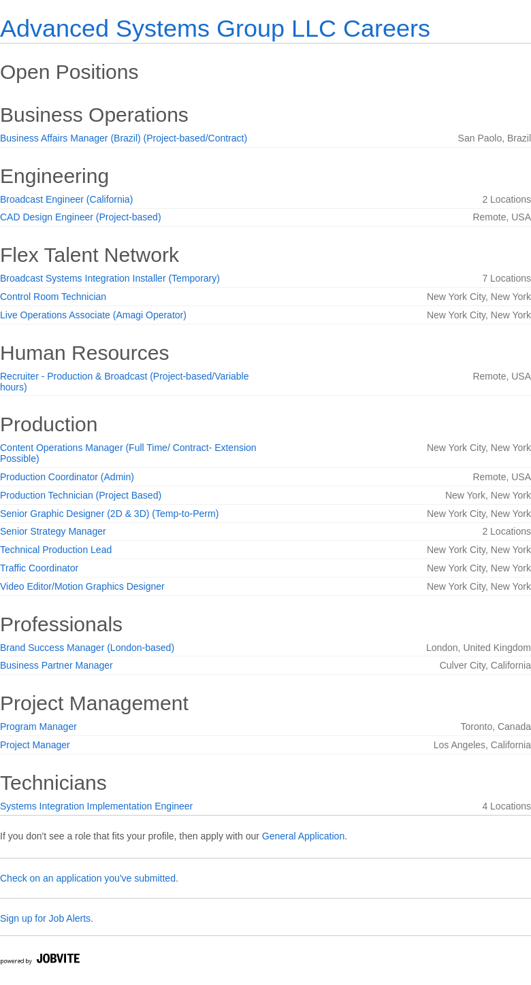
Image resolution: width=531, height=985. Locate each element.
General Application (303, 836)
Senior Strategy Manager (53, 531)
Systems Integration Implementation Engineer (96, 806)
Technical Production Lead (56, 549)
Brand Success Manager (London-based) (87, 647)
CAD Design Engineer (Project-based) (80, 217)
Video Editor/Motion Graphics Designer (82, 586)
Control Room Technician (53, 296)
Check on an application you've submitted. (89, 878)
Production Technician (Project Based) (80, 495)
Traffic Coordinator (39, 568)
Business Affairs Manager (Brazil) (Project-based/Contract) (123, 138)
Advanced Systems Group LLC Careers (215, 28)
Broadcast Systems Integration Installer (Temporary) (110, 278)
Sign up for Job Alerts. (46, 918)
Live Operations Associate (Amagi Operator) (93, 315)
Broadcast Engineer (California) (66, 199)
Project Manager (35, 744)
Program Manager (38, 726)
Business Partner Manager (56, 665)
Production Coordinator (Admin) (67, 476)
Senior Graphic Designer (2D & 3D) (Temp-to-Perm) (109, 513)
